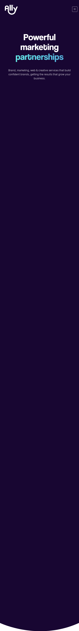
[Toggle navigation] (74, 9)
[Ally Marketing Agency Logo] (11, 10)
